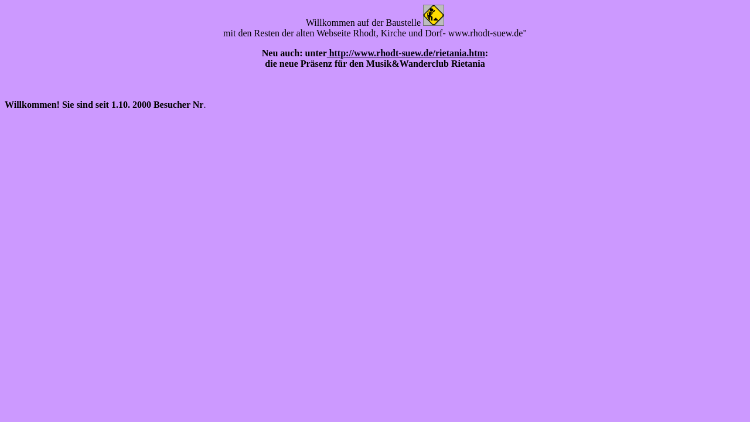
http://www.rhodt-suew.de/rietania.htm (406, 53)
